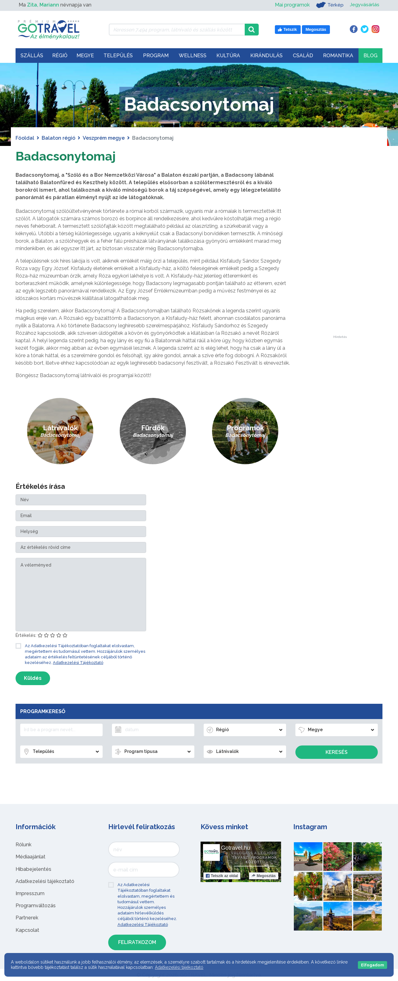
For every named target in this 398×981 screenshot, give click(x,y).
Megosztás (263, 876)
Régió (59, 55)
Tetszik (222, 876)
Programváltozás (36, 906)
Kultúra (228, 55)
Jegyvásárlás (364, 5)
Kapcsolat (27, 930)
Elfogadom (372, 965)
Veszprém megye (104, 138)
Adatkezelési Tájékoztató (78, 662)
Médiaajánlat (30, 857)
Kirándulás (266, 55)
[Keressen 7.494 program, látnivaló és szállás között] (177, 29)
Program (156, 55)
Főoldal (25, 138)
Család (303, 55)
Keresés (337, 752)
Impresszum (30, 893)
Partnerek (27, 918)
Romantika (338, 55)
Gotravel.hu (235, 848)
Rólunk (23, 845)
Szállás (32, 55)
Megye (85, 55)
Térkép (329, 5)
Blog (370, 55)
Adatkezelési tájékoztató (45, 881)
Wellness (192, 55)
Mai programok (291, 5)
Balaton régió (58, 138)
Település (118, 55)
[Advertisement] (339, 242)
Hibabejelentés (33, 869)
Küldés (33, 678)
